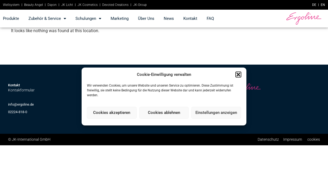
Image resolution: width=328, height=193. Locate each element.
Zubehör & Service (47, 18)
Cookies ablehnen (164, 112)
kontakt (190, 18)
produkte (11, 18)
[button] (238, 74)
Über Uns (146, 18)
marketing (120, 18)
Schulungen (88, 18)
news (169, 18)
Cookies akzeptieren (111, 112)
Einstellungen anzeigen (216, 112)
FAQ (210, 18)
